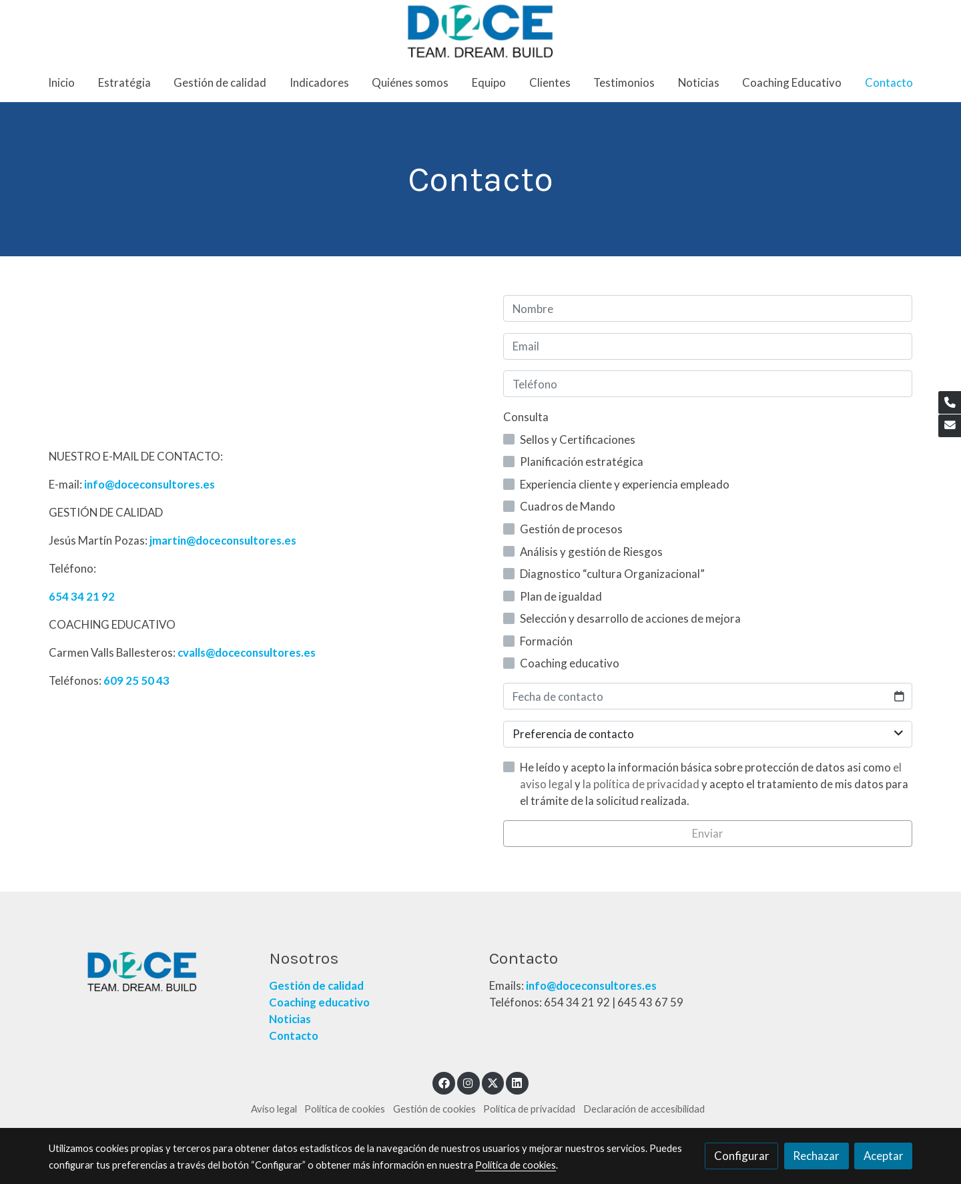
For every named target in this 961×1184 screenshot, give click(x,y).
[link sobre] (150, 971)
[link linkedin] (517, 1082)
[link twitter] (493, 1082)
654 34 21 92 (82, 596)
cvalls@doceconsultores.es (247, 652)
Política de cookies (344, 1109)
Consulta (526, 417)
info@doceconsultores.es (149, 484)
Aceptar (884, 1156)
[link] (480, 31)
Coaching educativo (319, 1002)
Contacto (294, 1035)
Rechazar (816, 1156)
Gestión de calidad (316, 985)
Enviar (707, 833)
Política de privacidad (529, 1109)
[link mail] (949, 425)
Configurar (741, 1156)
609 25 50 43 (136, 680)
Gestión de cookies (434, 1109)
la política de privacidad (642, 784)
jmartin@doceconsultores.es (222, 540)
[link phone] (949, 402)
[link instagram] (468, 1082)
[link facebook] (443, 1082)
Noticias (290, 1019)
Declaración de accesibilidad (644, 1109)
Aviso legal (274, 1109)
